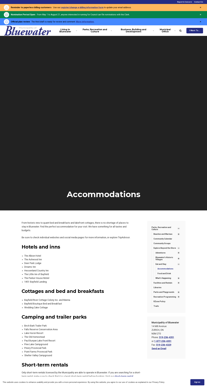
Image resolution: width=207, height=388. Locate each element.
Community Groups (162, 243)
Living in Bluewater (67, 30)
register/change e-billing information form (82, 7)
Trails (156, 306)
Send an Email (159, 348)
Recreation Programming (165, 297)
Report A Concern (184, 2)
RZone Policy (159, 301)
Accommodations (165, 269)
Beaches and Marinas (163, 234)
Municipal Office (167, 30)
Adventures (161, 253)
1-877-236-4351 (162, 341)
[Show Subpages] (178, 228)
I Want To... (194, 30)
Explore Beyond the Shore (165, 248)
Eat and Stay (161, 264)
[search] (180, 30)
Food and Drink (164, 273)
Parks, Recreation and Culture (97, 30)
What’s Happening (163, 278)
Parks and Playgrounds (164, 292)
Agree (197, 382)
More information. (85, 21)
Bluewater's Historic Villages (164, 258)
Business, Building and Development (137, 30)
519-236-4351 (166, 337)
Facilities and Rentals (163, 283)
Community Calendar (163, 239)
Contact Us (198, 2)
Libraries (157, 287)
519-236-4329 (163, 345)
